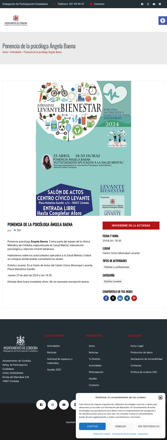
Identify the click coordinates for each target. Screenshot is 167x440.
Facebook (106, 298)
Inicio (92, 345)
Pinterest (134, 298)
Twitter (113, 298)
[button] (163, 20)
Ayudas (93, 378)
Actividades (53, 345)
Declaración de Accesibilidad (146, 359)
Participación (96, 372)
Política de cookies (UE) (144, 372)
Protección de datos (142, 352)
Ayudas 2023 (54, 369)
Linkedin (120, 298)
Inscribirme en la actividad (131, 225)
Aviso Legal (137, 345)
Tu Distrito (94, 359)
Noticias (51, 352)
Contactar (136, 365)
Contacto (99, 4)
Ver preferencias (149, 426)
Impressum (143, 434)
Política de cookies (102, 434)
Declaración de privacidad (124, 434)
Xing (127, 298)
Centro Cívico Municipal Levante (121, 253)
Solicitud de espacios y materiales (59, 361)
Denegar (120, 426)
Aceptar (92, 426)
